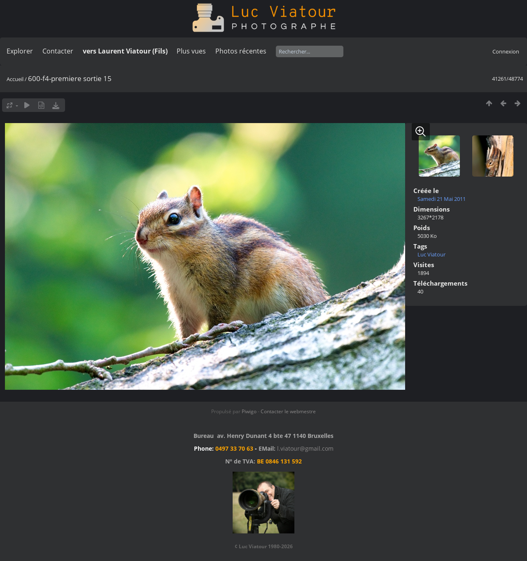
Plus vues (191, 51)
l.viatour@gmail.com (305, 448)
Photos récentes (240, 51)
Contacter (57, 51)
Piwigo (249, 411)
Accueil (15, 79)
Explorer (20, 51)
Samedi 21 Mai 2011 (441, 199)
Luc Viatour (431, 254)
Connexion (505, 51)
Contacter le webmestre (288, 411)
